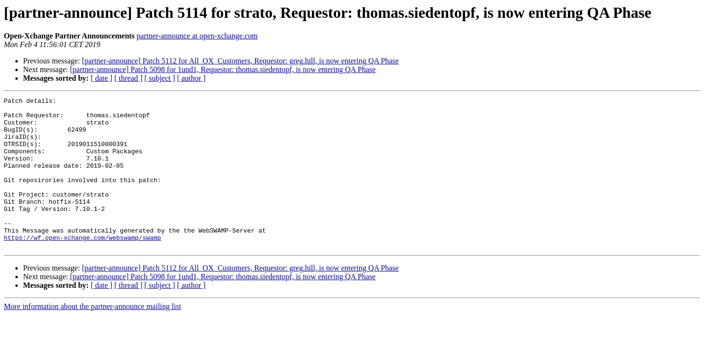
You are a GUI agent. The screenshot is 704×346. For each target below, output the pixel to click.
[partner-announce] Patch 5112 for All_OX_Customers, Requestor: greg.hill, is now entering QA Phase (240, 61)
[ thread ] (128, 78)
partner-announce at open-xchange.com (197, 36)
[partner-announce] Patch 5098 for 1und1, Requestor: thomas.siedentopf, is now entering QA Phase (223, 69)
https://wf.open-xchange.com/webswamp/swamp (82, 266)
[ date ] (101, 78)
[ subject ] (159, 78)
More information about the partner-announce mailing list (92, 337)
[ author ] (191, 78)
